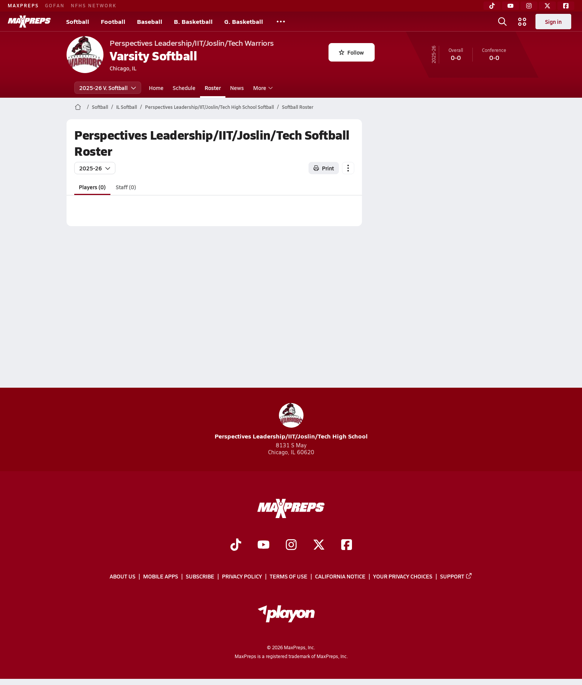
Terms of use (288, 576)
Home (156, 88)
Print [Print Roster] (324, 168)
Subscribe (200, 576)
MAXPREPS (23, 5)
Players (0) (92, 187)
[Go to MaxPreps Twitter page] (319, 545)
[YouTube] (510, 6)
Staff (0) (126, 187)
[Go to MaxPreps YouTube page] (263, 545)
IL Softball (126, 107)
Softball (77, 21)
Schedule (184, 88)
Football (113, 21)
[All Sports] (281, 22)
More (262, 88)
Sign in (553, 21)
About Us (122, 576)
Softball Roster (298, 107)
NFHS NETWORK (94, 5)
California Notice (340, 576)
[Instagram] (528, 6)
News (237, 88)
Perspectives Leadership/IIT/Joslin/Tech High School (291, 421)
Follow (351, 52)
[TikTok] (492, 6)
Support (456, 576)
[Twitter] (547, 6)
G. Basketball (243, 21)
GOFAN (55, 5)
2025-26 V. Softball (107, 88)
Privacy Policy (242, 576)
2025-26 (94, 168)
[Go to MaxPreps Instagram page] (291, 545)
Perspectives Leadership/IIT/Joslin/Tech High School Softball (209, 107)
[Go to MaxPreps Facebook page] (346, 545)
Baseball (149, 21)
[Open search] (502, 22)
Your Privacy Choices (402, 576)
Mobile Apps (160, 576)
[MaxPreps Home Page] (78, 107)
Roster (213, 88)
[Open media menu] (522, 22)
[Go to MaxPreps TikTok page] (236, 545)
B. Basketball (193, 21)
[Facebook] (565, 6)
